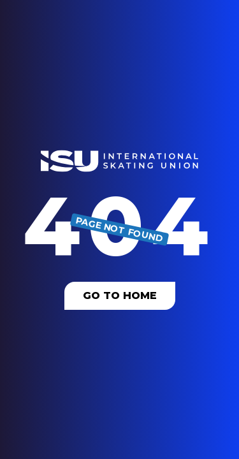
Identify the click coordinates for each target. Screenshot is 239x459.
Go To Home (120, 295)
